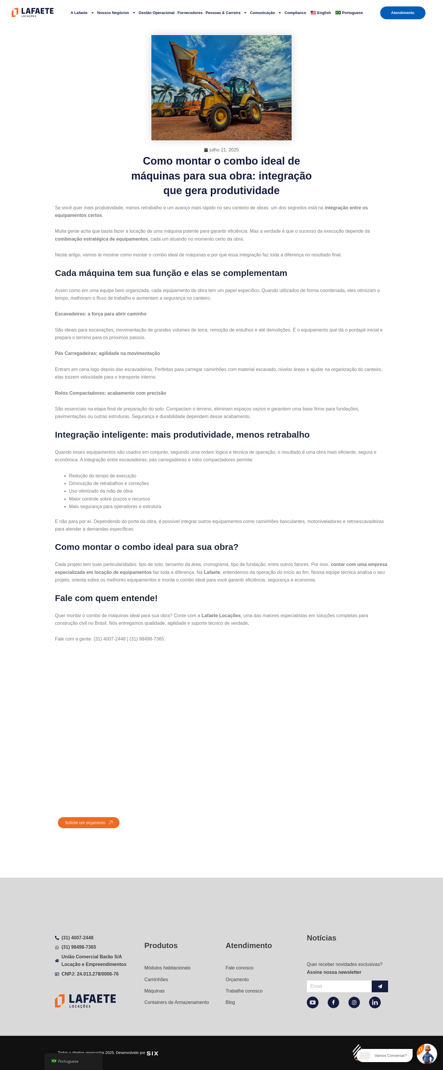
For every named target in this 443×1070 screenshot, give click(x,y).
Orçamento (237, 974)
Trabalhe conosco (244, 988)
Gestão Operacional (157, 13)
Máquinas (154, 988)
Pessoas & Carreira (226, 13)
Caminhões (156, 974)
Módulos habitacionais (167, 961)
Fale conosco (239, 961)
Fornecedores (190, 13)
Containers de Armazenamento (176, 1001)
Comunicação (266, 13)
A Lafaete (82, 13)
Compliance (295, 13)
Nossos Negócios (116, 13)
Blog (230, 1001)
